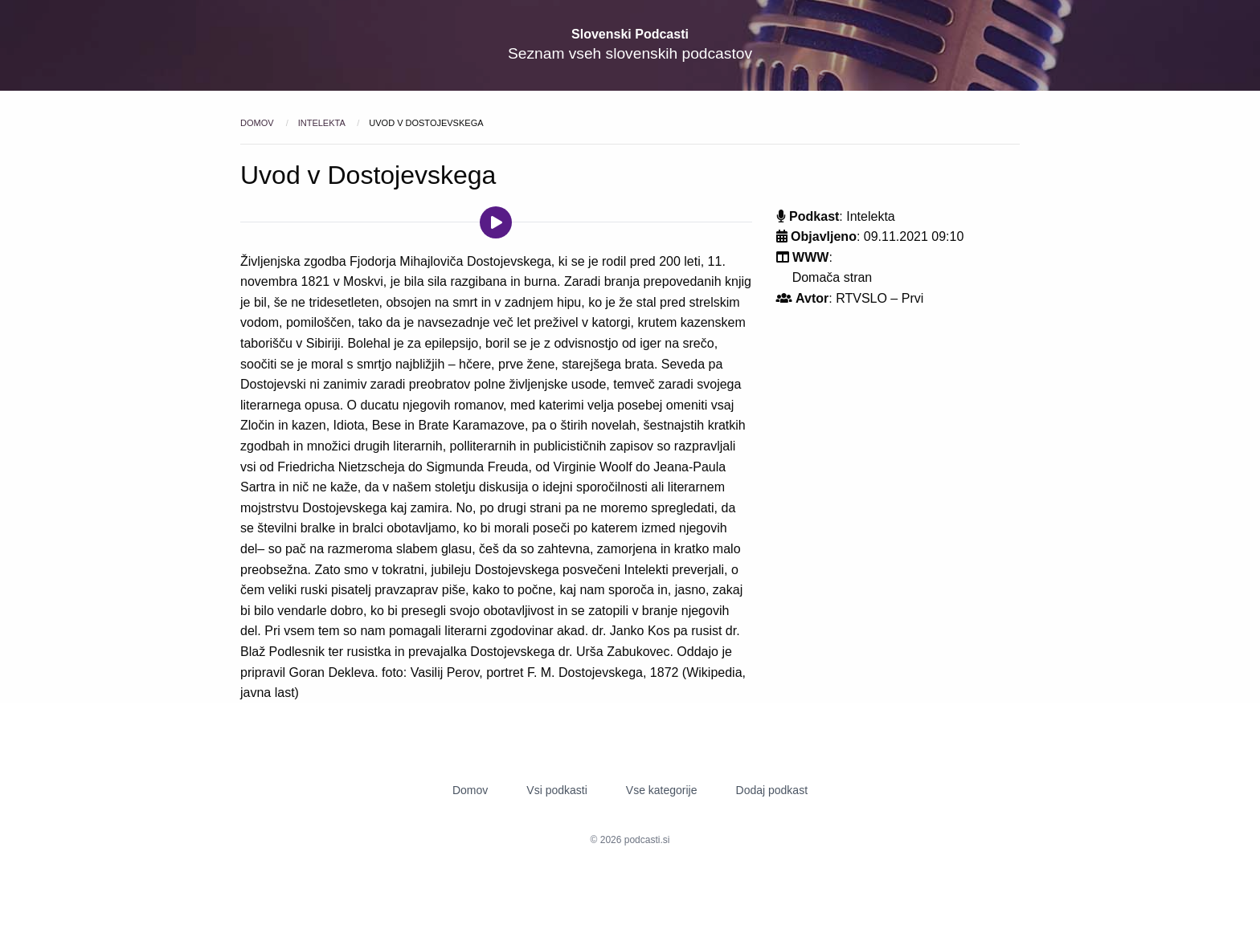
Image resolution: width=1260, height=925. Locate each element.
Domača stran (832, 277)
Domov (258, 123)
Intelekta (323, 123)
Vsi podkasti (556, 790)
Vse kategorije (662, 790)
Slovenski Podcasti (630, 34)
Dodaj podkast (772, 790)
